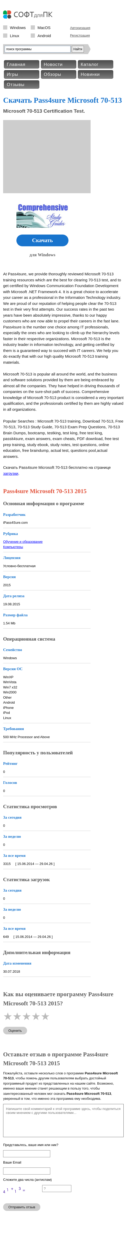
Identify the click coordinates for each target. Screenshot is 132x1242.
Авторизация (80, 28)
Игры (12, 74)
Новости (53, 64)
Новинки (90, 74)
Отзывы (15, 84)
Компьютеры (13, 547)
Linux (14, 35)
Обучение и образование (23, 542)
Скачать (42, 240)
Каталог (90, 64)
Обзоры (52, 74)
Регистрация (80, 35)
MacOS (44, 27)
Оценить (15, 1031)
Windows (18, 27)
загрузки (10, 473)
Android (44, 35)
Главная (16, 64)
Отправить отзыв (21, 1207)
